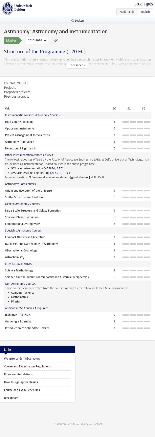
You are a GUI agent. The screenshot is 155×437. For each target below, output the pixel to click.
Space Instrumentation (28, 168)
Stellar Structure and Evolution (24, 197)
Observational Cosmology (21, 250)
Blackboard (11, 398)
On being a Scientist (18, 321)
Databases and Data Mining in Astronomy (31, 244)
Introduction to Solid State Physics (27, 328)
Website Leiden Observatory (22, 359)
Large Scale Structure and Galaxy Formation (33, 211)
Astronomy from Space (19, 142)
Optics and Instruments (20, 128)
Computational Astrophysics (22, 224)
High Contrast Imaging (19, 122)
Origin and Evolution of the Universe (28, 191)
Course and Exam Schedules (22, 390)
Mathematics (19, 297)
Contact (97, 424)
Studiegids (143, 4)
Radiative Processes (17, 315)
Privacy (84, 424)
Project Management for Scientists (27, 135)
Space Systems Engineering (31, 173)
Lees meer (76, 65)
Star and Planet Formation (22, 217)
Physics (16, 302)
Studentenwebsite (64, 424)
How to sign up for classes (21, 382)
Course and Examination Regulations (27, 366)
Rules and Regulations (18, 374)
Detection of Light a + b (20, 148)
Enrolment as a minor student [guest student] (61, 177)
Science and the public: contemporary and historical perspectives (47, 277)
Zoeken (79, 21)
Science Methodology (19, 270)
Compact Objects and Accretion (25, 237)
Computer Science (23, 293)
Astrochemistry (14, 257)
